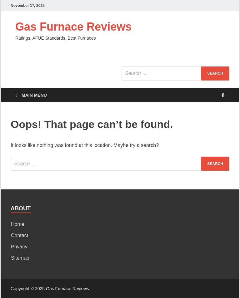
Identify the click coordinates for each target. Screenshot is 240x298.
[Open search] (223, 95)
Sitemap (20, 258)
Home (17, 224)
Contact (19, 235)
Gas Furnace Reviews (73, 26)
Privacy (19, 246)
